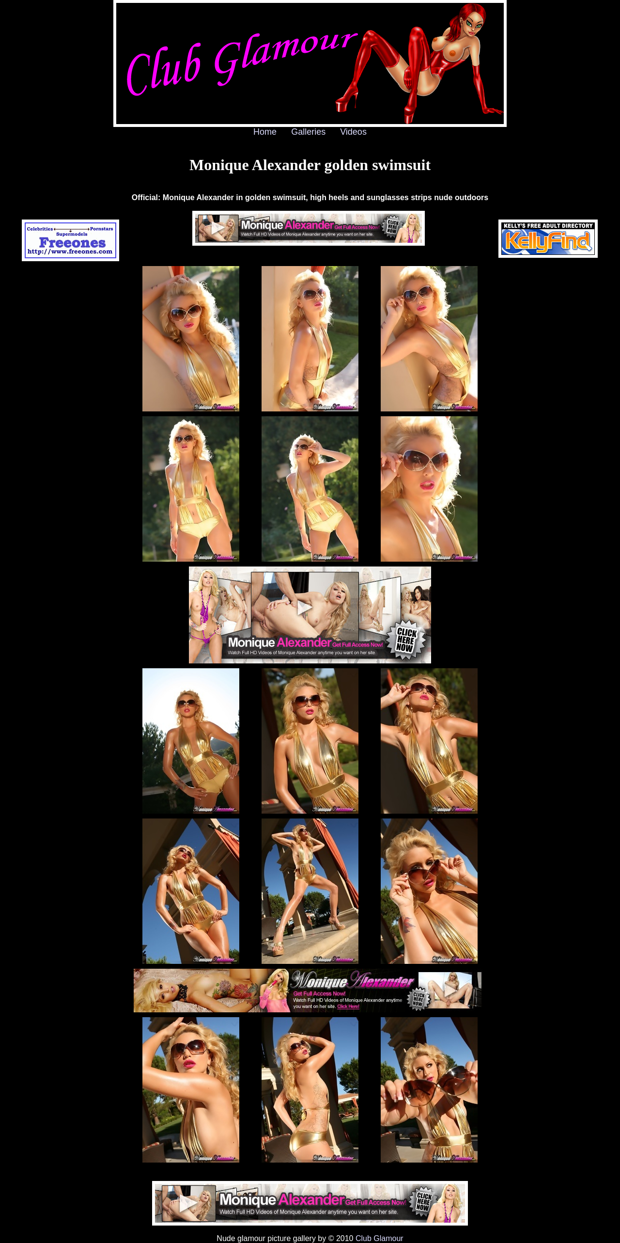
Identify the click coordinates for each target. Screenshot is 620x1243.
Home (265, 132)
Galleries (308, 132)
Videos (353, 132)
